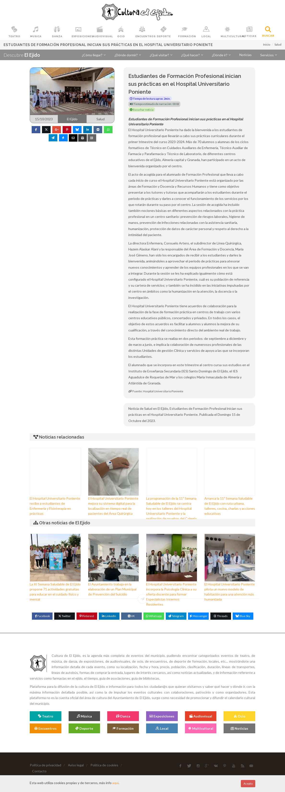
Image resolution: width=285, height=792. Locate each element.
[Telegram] (176, 616)
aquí (115, 783)
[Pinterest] (87, 616)
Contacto (39, 771)
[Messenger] (198, 616)
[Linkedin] (109, 616)
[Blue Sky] (243, 616)
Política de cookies (104, 765)
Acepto (248, 783)
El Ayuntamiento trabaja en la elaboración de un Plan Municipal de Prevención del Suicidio (112, 589)
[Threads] (220, 616)
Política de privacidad (45, 765)
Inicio (266, 44)
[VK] (131, 616)
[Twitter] (64, 616)
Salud (277, 44)
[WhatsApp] (153, 616)
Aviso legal (76, 765)
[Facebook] (42, 616)
